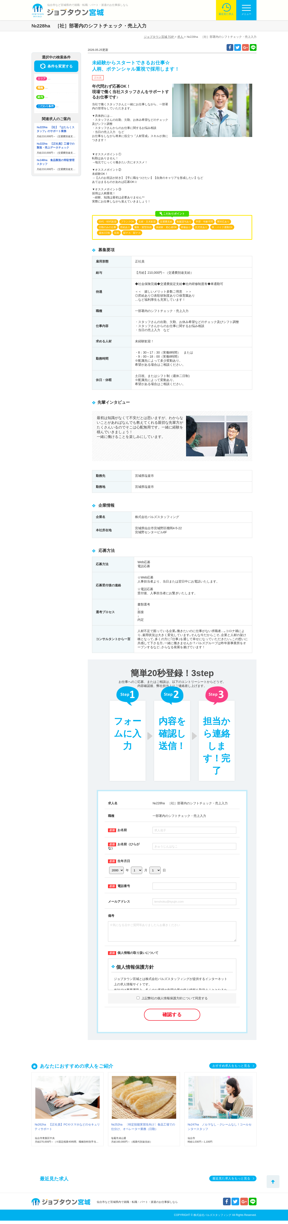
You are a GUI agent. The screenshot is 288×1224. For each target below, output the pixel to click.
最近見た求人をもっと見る (231, 1182)
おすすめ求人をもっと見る (231, 1069)
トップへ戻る (273, 1181)
